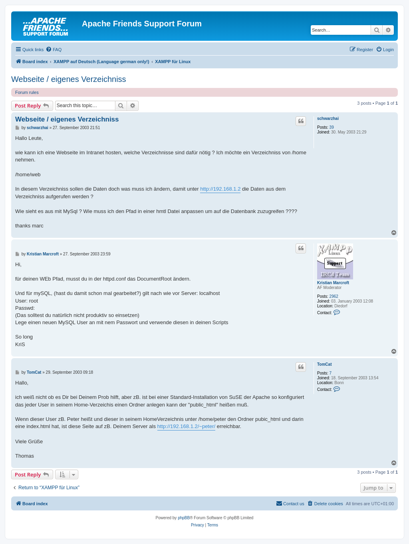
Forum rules (27, 92)
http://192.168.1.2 (220, 189)
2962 (334, 296)
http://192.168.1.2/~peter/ (186, 426)
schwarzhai (328, 118)
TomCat (324, 364)
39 (332, 127)
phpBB (184, 518)
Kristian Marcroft (333, 283)
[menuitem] (54, 49)
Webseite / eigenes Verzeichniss (68, 79)
